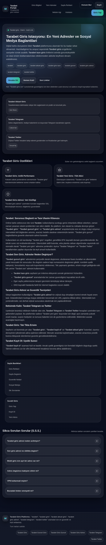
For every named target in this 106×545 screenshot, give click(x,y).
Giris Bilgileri (37, 5)
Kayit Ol (12, 412)
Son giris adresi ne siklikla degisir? (53, 451)
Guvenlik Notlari (15, 380)
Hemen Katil (28, 80)
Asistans (68, 12)
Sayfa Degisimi (15, 374)
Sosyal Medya (14, 385)
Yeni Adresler (51, 5)
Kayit (99, 5)
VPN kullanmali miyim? (53, 481)
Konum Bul (86, 5)
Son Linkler (45, 80)
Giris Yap (97, 13)
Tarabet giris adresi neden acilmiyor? (53, 441)
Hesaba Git (13, 80)
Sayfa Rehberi (66, 5)
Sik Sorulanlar (14, 390)
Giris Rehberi (14, 369)
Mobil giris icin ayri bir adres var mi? (53, 461)
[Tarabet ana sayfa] (12, 9)
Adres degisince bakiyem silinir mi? (53, 471)
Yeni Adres (13, 417)
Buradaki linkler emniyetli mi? (53, 491)
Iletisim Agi (56, 12)
